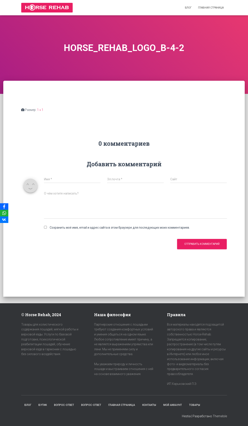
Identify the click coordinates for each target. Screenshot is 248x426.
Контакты (149, 405)
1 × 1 (40, 110)
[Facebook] (4, 206)
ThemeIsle (220, 416)
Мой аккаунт (172, 405)
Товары (194, 405)
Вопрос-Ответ (64, 405)
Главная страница (211, 7)
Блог (188, 7)
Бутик (43, 405)
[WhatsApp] (4, 213)
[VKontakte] (4, 219)
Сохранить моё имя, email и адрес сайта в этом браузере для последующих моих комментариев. (120, 227)
